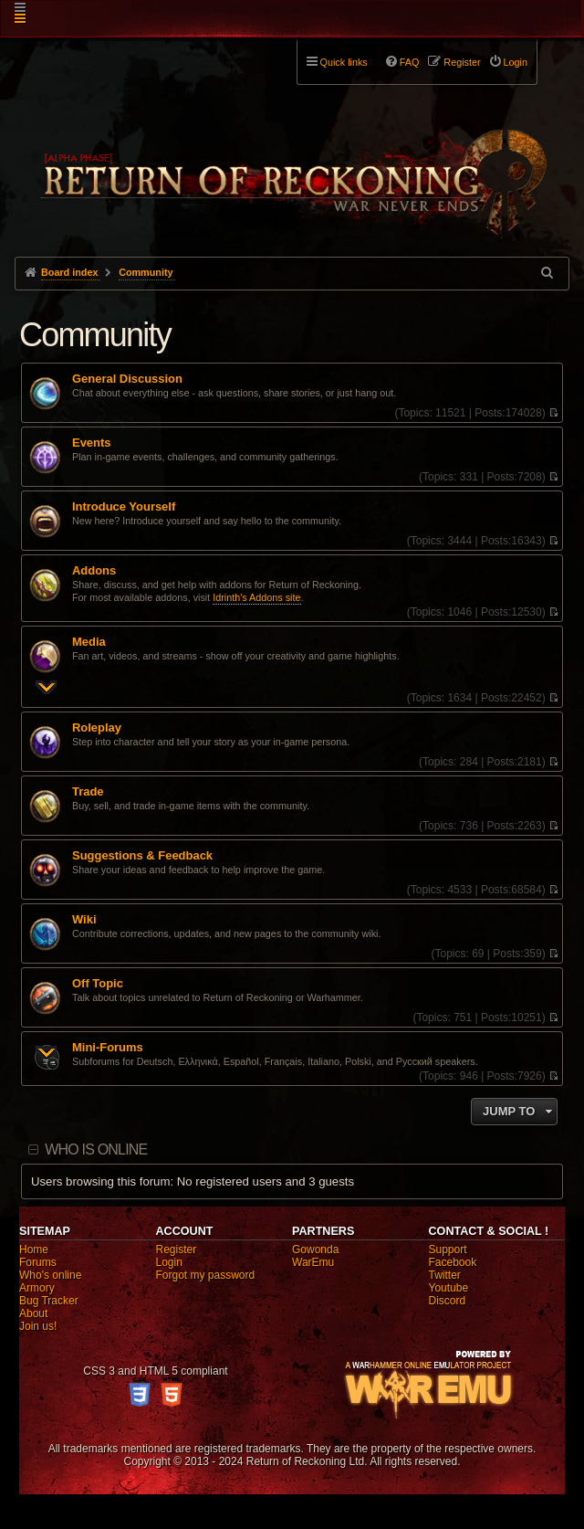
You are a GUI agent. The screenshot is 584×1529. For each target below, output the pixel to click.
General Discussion (127, 379)
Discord (447, 1300)
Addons (94, 570)
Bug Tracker (48, 1300)
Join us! (38, 1326)
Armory (37, 1287)
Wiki (84, 919)
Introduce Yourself (123, 507)
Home (33, 1249)
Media (89, 642)
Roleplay (96, 728)
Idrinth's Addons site (256, 597)
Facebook (453, 1262)
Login (169, 1262)
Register (176, 1249)
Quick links (344, 62)
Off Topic (97, 983)
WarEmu (313, 1262)
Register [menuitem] (461, 62)
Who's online (50, 1275)
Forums (38, 1262)
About (33, 1313)
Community (95, 334)
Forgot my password (206, 1275)
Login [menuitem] (515, 62)
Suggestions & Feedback (142, 855)
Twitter (445, 1275)
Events (91, 443)
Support (448, 1249)
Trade (88, 792)
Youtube (449, 1287)
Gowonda (315, 1249)
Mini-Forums (107, 1047)
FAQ (410, 62)
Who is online (96, 1149)
